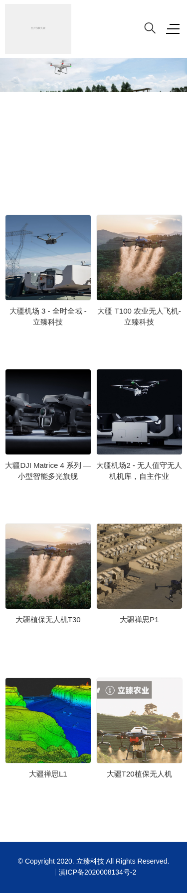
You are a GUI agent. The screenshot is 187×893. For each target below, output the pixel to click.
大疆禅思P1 (139, 619)
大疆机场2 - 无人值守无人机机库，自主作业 (139, 471)
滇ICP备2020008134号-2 (98, 872)
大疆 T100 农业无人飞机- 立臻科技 (139, 317)
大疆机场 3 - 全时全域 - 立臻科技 (48, 317)
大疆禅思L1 (48, 774)
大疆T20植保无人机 (139, 774)
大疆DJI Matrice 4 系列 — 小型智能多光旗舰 (48, 471)
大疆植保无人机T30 (48, 619)
